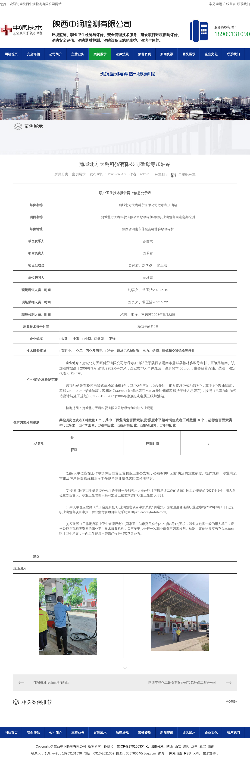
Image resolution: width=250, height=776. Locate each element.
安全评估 (33, 54)
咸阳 (186, 746)
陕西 (169, 746)
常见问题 (215, 4)
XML (197, 753)
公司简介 (55, 54)
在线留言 (229, 4)
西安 (178, 746)
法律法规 (122, 54)
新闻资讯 (166, 54)
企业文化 (211, 54)
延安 (203, 746)
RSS (188, 753)
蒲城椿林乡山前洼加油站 (51, 682)
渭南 (211, 746)
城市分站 (157, 746)
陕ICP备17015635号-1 (133, 746)
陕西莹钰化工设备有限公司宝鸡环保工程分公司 (182, 682)
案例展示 (100, 54)
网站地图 (175, 753)
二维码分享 (187, 175)
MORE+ (231, 701)
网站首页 (11, 54)
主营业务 (77, 54)
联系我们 (243, 4)
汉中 (194, 746)
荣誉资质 (144, 54)
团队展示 (188, 54)
